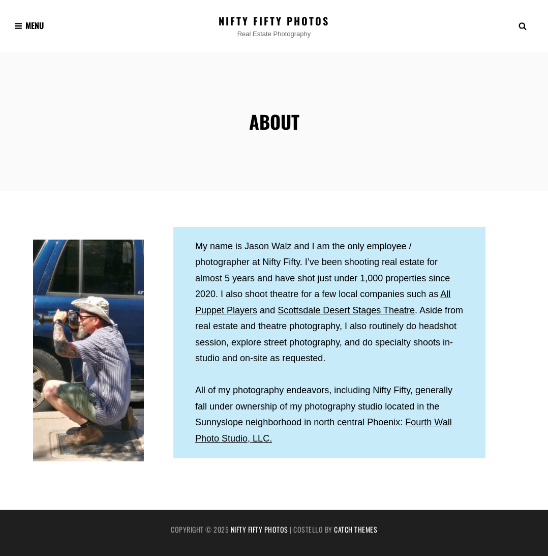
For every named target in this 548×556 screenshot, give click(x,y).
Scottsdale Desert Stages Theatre (346, 310)
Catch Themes (355, 529)
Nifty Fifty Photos (274, 20)
